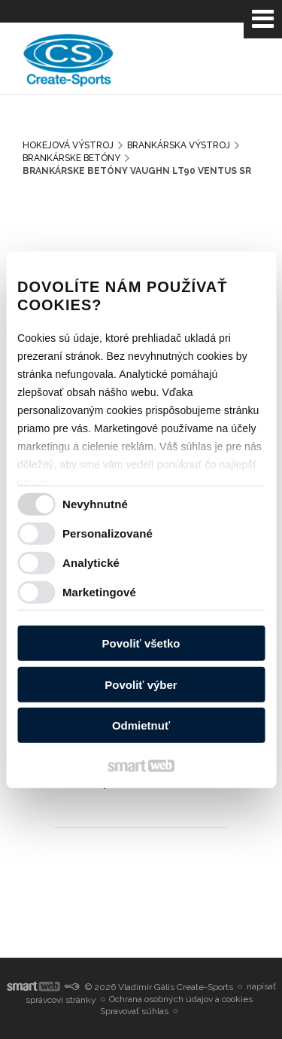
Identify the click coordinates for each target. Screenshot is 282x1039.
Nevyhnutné (95, 503)
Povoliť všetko (141, 643)
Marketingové (99, 591)
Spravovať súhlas (134, 1011)
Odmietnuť (141, 725)
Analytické (91, 562)
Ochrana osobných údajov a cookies (181, 999)
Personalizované (107, 532)
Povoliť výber (141, 684)
